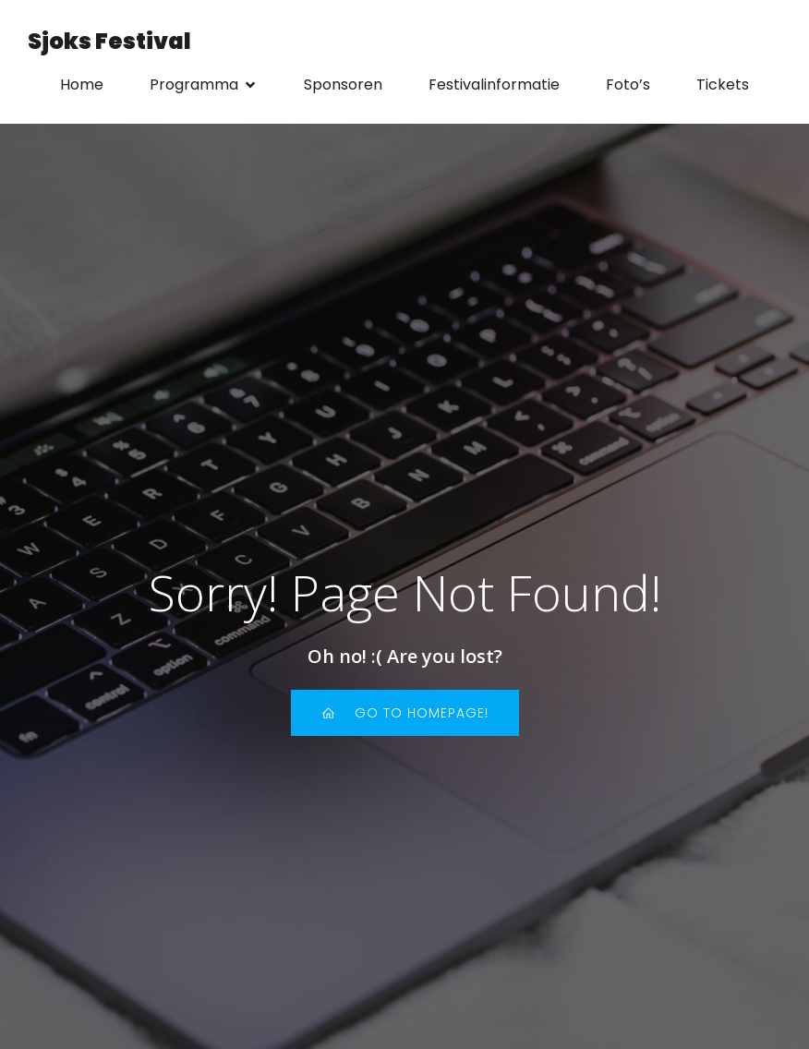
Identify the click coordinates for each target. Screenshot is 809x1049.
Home (81, 84)
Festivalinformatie (494, 84)
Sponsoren (343, 84)
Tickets (722, 84)
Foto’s (628, 84)
